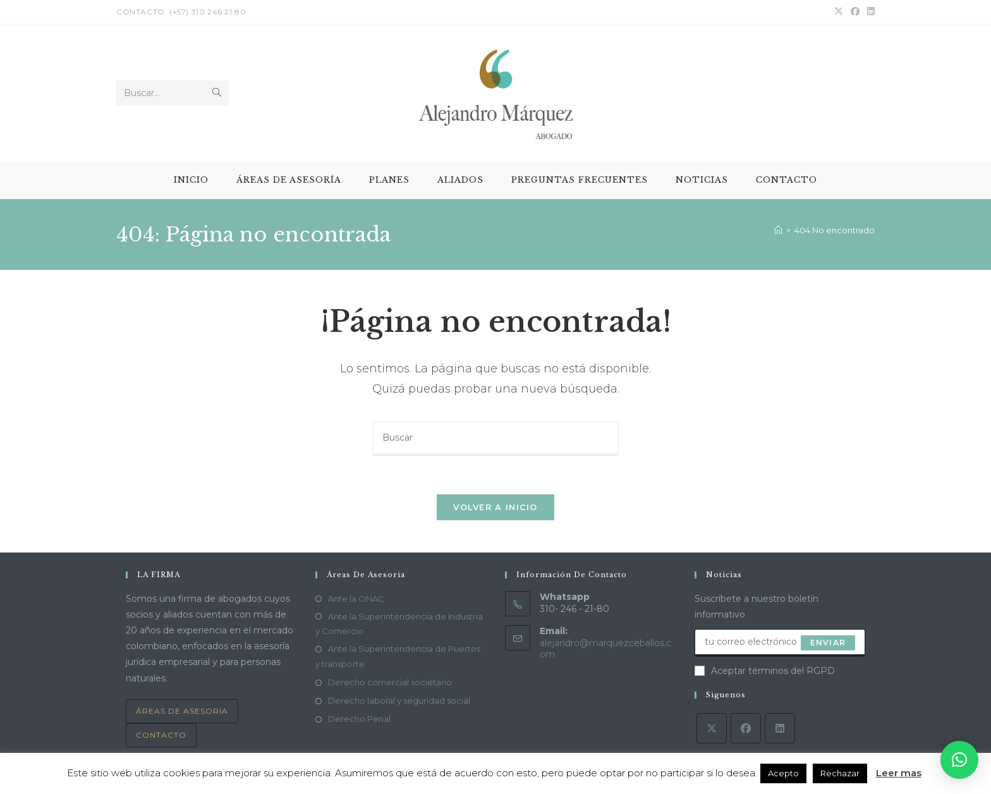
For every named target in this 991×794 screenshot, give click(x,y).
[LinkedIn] (780, 728)
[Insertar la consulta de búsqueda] (495, 439)
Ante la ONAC (356, 599)
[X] (711, 728)
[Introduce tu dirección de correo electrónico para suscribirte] (780, 643)
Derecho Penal (359, 719)
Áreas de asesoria (182, 711)
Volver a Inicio (495, 507)
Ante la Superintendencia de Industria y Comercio (399, 623)
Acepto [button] (783, 773)
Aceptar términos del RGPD (765, 670)
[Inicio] (778, 230)
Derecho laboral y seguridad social (399, 700)
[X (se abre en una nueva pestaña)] (838, 12)
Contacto (161, 735)
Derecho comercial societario (390, 682)
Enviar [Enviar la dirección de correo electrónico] (828, 642)
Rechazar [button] (840, 773)
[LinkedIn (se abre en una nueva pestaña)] (869, 12)
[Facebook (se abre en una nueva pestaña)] (855, 12)
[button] (959, 760)
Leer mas (898, 773)
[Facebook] (746, 728)
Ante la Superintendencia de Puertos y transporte (397, 656)
